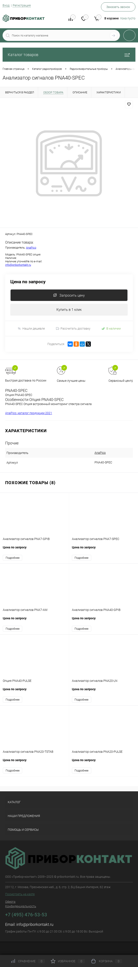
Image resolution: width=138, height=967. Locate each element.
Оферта (10, 901)
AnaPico (31, 247)
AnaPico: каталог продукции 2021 (28, 413)
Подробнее (13, 557)
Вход (6, 5)
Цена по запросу (28, 282)
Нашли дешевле (31, 328)
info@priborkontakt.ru (18, 264)
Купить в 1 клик (69, 310)
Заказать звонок (118, 7)
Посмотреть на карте (20, 894)
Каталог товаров (69, 55)
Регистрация (22, 5)
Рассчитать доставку (73, 328)
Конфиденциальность (20, 906)
